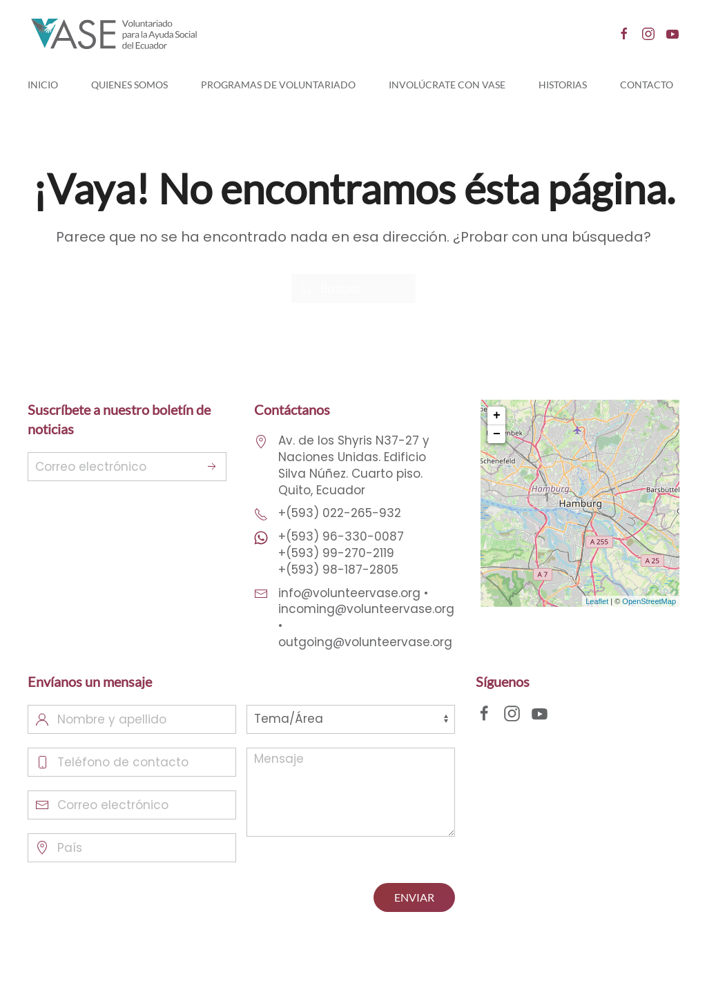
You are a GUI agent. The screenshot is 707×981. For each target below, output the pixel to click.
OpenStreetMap (649, 601)
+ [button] (497, 415)
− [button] (497, 434)
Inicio (43, 84)
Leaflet (596, 601)
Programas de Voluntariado (278, 84)
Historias (563, 84)
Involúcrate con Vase (447, 84)
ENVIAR (414, 897)
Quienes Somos (129, 84)
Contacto (646, 84)
